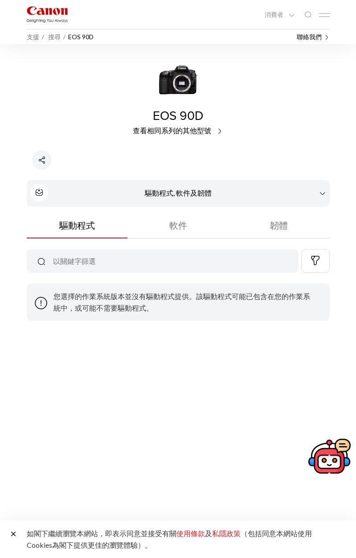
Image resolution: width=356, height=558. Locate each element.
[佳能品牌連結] (47, 14)
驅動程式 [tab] (77, 225)
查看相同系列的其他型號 (178, 130)
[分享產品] (42, 160)
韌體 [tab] (279, 225)
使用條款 (190, 533)
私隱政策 (226, 533)
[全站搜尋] (307, 15)
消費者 (275, 14)
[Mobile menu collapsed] (324, 15)
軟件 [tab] (178, 225)
